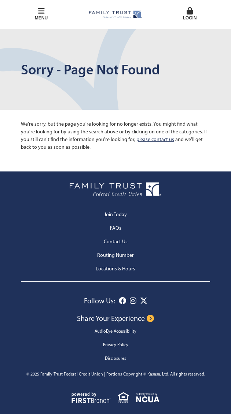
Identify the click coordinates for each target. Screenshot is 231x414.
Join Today (115, 214)
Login (189, 14)
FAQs (115, 228)
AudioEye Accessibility (115, 331)
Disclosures (115, 358)
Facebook (122, 300)
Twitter (143, 300)
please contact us (155, 139)
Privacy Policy (115, 344)
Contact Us (116, 242)
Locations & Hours (115, 269)
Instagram (133, 300)
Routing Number (115, 255)
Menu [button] (41, 14)
